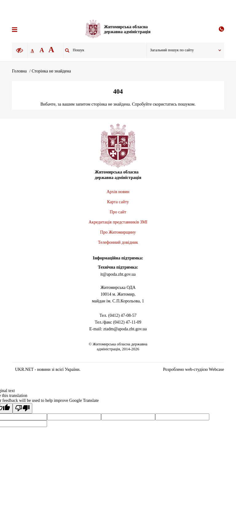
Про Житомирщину (118, 232)
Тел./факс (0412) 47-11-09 (118, 322)
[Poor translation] (22, 408)
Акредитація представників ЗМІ (117, 222)
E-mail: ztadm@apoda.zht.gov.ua (118, 329)
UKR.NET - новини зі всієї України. (48, 369)
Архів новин (118, 191)
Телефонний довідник (118, 242)
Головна (19, 71)
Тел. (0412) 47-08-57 (118, 315)
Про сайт (118, 212)
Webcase (216, 369)
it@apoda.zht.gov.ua (118, 274)
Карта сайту (118, 202)
